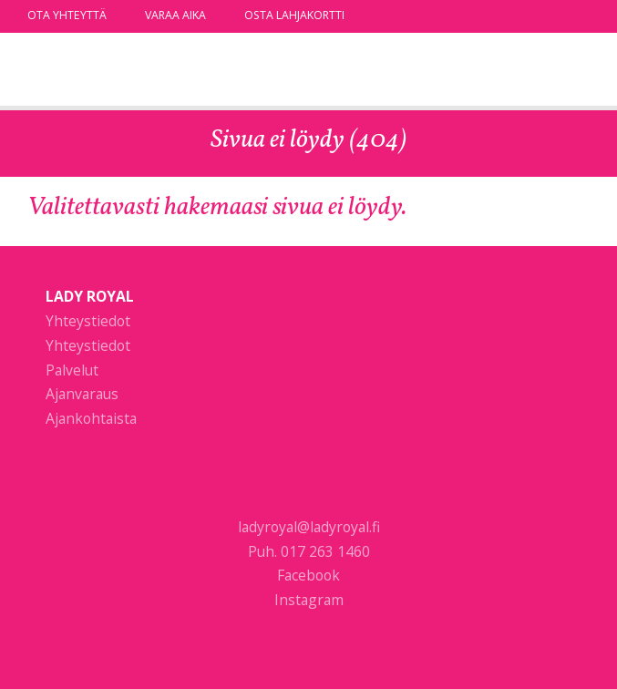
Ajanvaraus (82, 394)
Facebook (308, 575)
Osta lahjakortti (294, 15)
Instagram (309, 600)
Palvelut (72, 370)
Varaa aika (175, 15)
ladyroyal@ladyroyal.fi (309, 527)
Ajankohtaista (91, 418)
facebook (556, 15)
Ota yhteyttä (67, 15)
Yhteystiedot (88, 321)
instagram (580, 15)
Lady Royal (123, 71)
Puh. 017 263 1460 (309, 551)
